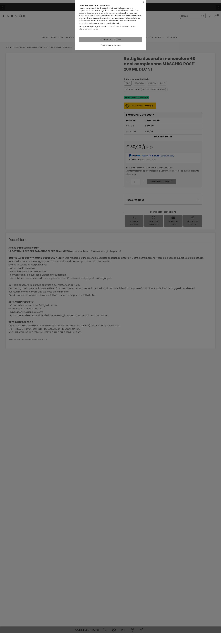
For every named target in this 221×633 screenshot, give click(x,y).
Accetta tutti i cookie (110, 39)
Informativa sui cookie (117, 26)
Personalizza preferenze (111, 45)
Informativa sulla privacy (89, 29)
